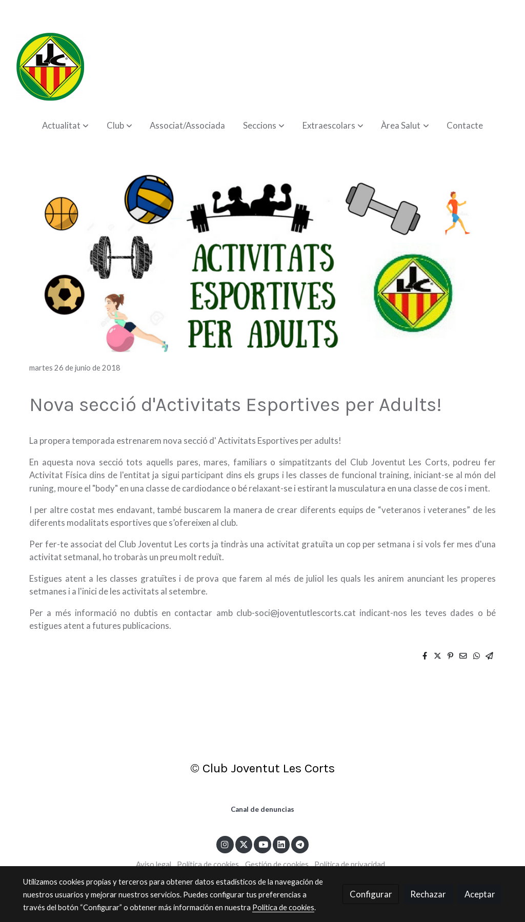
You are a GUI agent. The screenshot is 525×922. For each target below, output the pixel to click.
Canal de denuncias (262, 809)
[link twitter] (244, 843)
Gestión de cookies (277, 864)
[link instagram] (225, 843)
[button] (65, 125)
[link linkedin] (281, 843)
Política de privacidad (349, 864)
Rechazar (428, 894)
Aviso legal (153, 864)
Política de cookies (208, 864)
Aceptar (480, 894)
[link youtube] (263, 843)
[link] (50, 66)
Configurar (371, 894)
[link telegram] (300, 843)
